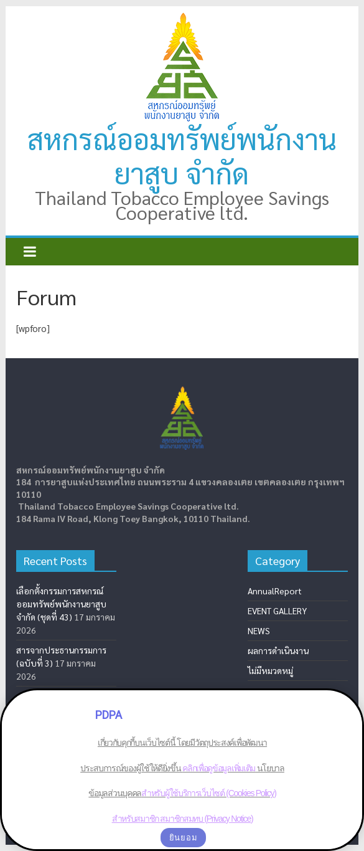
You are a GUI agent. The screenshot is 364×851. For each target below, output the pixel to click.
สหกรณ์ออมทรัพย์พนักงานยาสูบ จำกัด (182, 155)
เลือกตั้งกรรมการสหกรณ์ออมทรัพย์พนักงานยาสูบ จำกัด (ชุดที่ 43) (61, 603)
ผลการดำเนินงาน (278, 650)
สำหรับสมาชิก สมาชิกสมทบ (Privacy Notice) (182, 819)
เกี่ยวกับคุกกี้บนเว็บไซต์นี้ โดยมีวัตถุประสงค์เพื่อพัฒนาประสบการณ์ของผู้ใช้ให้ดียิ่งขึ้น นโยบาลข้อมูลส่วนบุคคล (182, 768)
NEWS (259, 630)
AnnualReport (275, 590)
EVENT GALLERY (277, 610)
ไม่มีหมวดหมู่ (270, 670)
